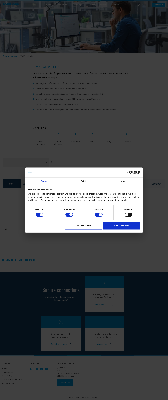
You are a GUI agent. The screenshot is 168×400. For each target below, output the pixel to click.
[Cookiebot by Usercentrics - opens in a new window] (128, 172)
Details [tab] (84, 181)
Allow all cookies (122, 226)
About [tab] (123, 181)
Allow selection (83, 226)
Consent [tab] (45, 181)
